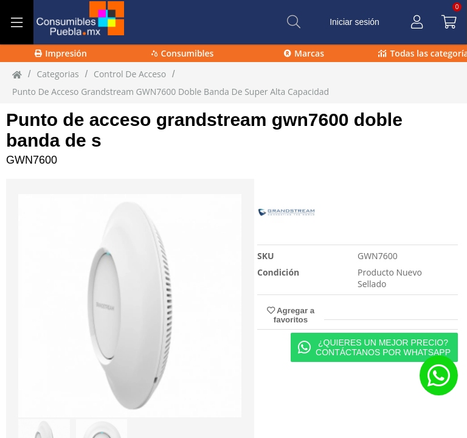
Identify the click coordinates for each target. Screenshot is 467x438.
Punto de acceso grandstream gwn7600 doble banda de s (204, 129)
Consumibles (182, 53)
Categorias (57, 74)
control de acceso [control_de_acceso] (130, 74)
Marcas (304, 53)
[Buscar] (293, 22)
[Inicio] (17, 74)
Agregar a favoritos (290, 315)
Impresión (61, 53)
